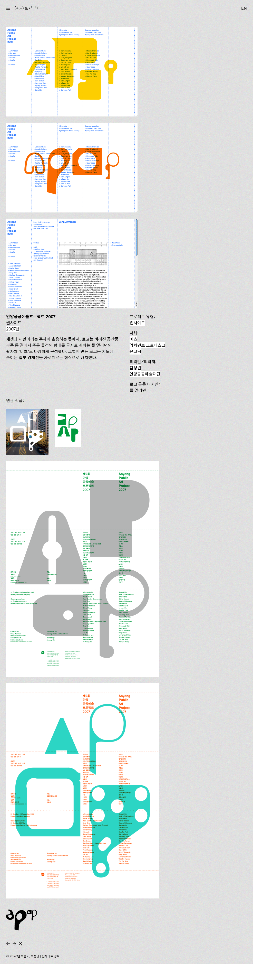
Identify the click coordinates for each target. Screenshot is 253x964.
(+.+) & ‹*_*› (26, 8)
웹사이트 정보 (51, 956)
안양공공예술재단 (145, 374)
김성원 (135, 367)
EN (244, 8)
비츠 (133, 339)
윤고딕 (135, 351)
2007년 (13, 328)
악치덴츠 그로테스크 (147, 345)
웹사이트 (137, 322)
